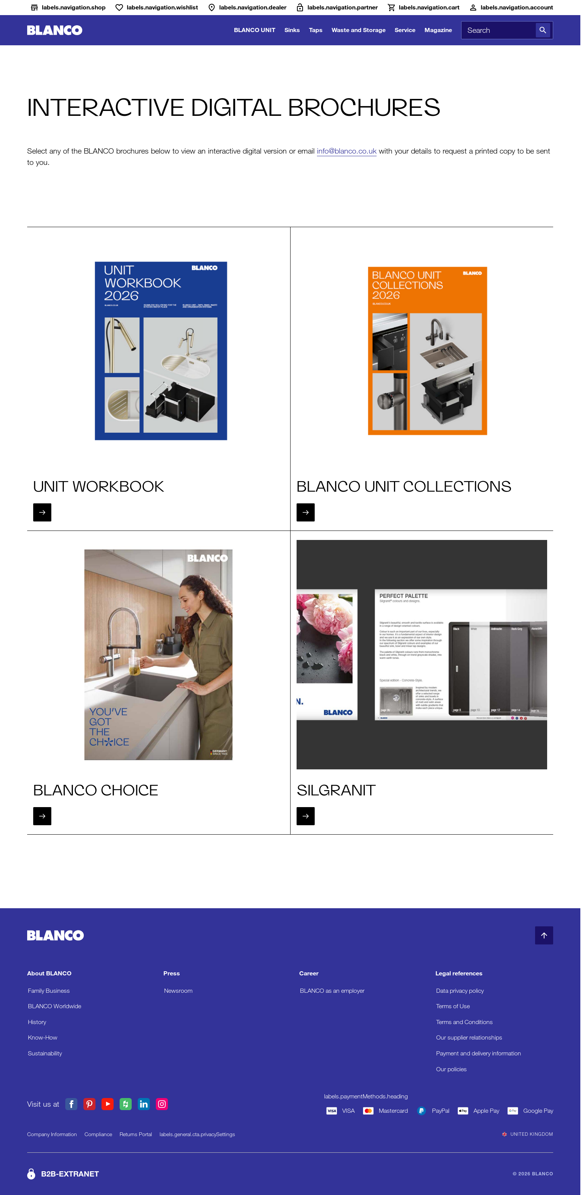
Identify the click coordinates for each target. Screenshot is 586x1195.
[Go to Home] (54, 30)
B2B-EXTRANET (70, 1174)
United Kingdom (527, 1134)
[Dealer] (246, 7)
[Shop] (68, 7)
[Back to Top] (544, 935)
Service (405, 30)
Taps (316, 30)
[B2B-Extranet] (336, 7)
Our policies (451, 1069)
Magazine (438, 30)
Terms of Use (453, 1006)
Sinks (292, 30)
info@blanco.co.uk (347, 151)
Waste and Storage (359, 30)
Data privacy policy (460, 991)
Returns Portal (136, 1134)
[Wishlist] (156, 7)
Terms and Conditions (464, 1022)
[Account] (511, 7)
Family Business (49, 991)
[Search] (543, 30)
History (37, 1022)
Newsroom (178, 991)
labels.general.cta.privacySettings (197, 1134)
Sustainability (45, 1053)
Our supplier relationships (469, 1037)
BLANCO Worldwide (54, 1006)
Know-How (42, 1037)
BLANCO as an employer (332, 991)
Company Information (52, 1134)
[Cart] (423, 7)
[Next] (42, 512)
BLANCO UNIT (254, 30)
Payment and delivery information (478, 1053)
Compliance (98, 1134)
